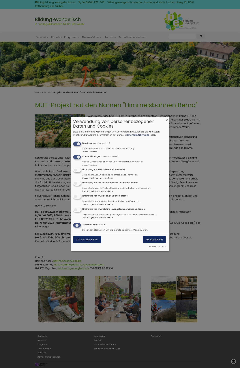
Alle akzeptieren (154, 239)
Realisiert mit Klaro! (157, 246)
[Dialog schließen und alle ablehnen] (166, 119)
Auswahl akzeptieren (87, 239)
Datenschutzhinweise (137, 134)
